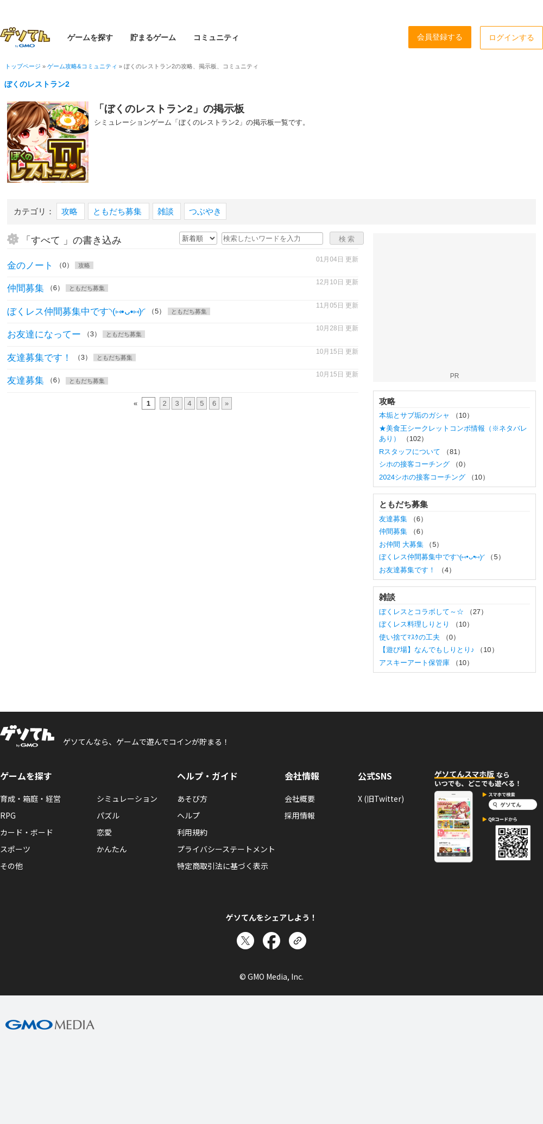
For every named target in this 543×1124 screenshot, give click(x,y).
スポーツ (15, 849)
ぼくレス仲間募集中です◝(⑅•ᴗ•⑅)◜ (76, 311)
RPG (8, 815)
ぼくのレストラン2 (37, 84)
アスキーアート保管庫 (415, 663)
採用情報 (300, 815)
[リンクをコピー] (297, 940)
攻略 (70, 211)
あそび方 (192, 798)
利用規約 (192, 832)
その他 (11, 865)
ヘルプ (188, 815)
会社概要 (300, 798)
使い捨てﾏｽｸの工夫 (410, 637)
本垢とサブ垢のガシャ (415, 415)
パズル (108, 815)
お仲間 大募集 (402, 544)
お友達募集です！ (408, 570)
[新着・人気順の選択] (198, 238)
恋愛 (104, 832)
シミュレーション (127, 798)
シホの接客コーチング (415, 464)
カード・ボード (26, 832)
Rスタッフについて (411, 452)
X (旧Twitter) (381, 798)
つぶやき (205, 211)
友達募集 (25, 380)
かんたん (112, 849)
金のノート (30, 265)
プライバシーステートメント (226, 849)
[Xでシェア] (245, 940)
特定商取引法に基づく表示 (222, 865)
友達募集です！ (39, 358)
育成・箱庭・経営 (30, 798)
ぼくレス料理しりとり (415, 624)
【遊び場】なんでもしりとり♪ (427, 650)
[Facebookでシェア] (271, 940)
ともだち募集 (118, 211)
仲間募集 (25, 288)
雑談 (166, 211)
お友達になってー (44, 334)
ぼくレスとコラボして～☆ (422, 612)
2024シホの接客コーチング (423, 477)
